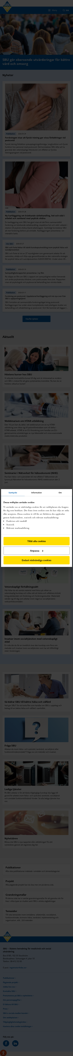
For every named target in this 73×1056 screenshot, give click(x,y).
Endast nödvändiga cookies (36, 560)
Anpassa (36, 550)
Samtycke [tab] (13, 492)
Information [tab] (36, 492)
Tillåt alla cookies (36, 541)
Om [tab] (60, 492)
